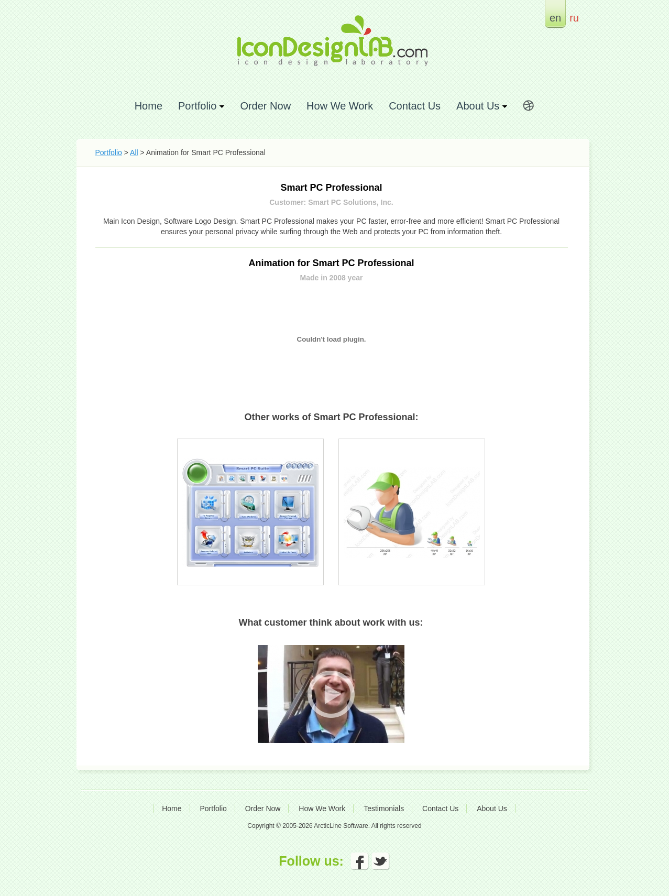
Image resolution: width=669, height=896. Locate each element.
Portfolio (108, 152)
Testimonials (384, 808)
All (134, 152)
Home (148, 105)
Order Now (265, 105)
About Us (492, 808)
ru (574, 17)
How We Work (339, 105)
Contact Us (415, 105)
